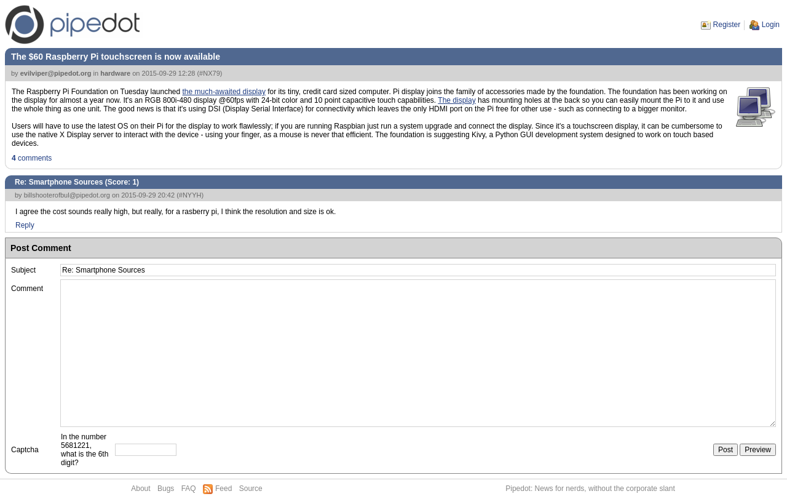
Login (771, 24)
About (140, 488)
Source (251, 488)
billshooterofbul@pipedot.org (67, 195)
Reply (24, 225)
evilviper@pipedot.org (56, 73)
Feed (223, 488)
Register (727, 24)
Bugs (165, 488)
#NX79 (209, 73)
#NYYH (190, 195)
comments (32, 158)
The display (456, 100)
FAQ (188, 488)
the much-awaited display (224, 91)
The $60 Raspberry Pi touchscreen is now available (115, 57)
